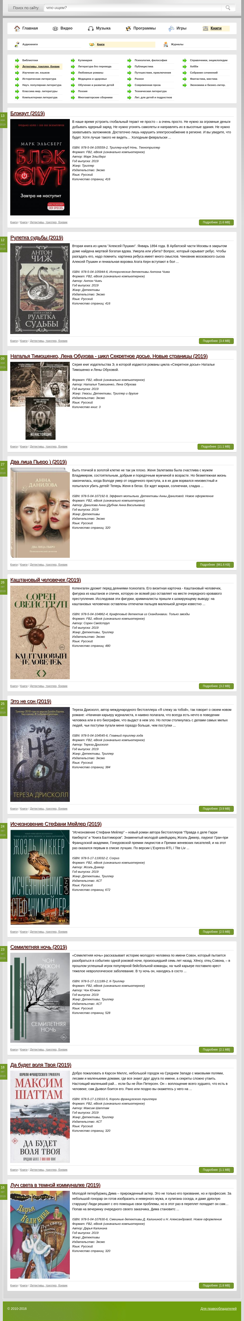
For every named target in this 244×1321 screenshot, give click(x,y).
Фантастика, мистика (203, 78)
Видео (66, 28)
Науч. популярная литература (41, 85)
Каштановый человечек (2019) (45, 580)
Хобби (194, 66)
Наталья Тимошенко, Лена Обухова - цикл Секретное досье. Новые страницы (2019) (109, 356)
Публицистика (144, 66)
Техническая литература (151, 91)
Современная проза (148, 85)
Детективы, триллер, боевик (41, 66)
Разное (139, 78)
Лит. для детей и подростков (153, 97)
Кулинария (85, 60)
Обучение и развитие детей (96, 85)
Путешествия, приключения (153, 72)
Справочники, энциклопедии (208, 60)
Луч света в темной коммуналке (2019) (55, 1185)
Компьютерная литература (39, 97)
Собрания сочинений (204, 72)
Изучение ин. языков (36, 72)
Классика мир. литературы (39, 91)
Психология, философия (151, 60)
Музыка (103, 28)
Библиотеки (30, 60)
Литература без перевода (95, 66)
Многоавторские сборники (95, 97)
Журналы (177, 44)
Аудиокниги (30, 44)
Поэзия (82, 91)
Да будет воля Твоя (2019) (40, 1065)
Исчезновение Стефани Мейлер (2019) (56, 824)
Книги (216, 28)
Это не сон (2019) (30, 701)
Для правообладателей (219, 1309)
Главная (30, 28)
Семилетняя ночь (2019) (38, 947)
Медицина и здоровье (92, 78)
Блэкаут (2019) (27, 113)
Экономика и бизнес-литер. (207, 85)
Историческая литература (39, 78)
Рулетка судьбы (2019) (36, 237)
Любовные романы (90, 72)
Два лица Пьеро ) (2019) (38, 462)
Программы (144, 28)
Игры (182, 28)
